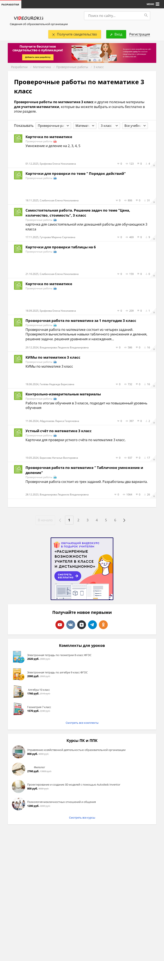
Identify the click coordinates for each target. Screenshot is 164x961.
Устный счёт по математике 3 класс (59, 430)
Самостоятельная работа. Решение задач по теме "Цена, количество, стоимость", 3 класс (78, 213)
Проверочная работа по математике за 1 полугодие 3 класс (81, 320)
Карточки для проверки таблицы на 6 (61, 247)
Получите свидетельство (74, 34)
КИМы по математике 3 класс (53, 357)
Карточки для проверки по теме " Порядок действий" (76, 173)
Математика (42, 67)
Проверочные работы (72, 67)
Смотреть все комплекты (82, 723)
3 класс (99, 67)
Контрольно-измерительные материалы (63, 394)
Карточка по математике (49, 136)
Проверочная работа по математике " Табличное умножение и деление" (84, 470)
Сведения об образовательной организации (39, 24)
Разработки (19, 67)
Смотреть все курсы (82, 817)
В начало (45, 520)
